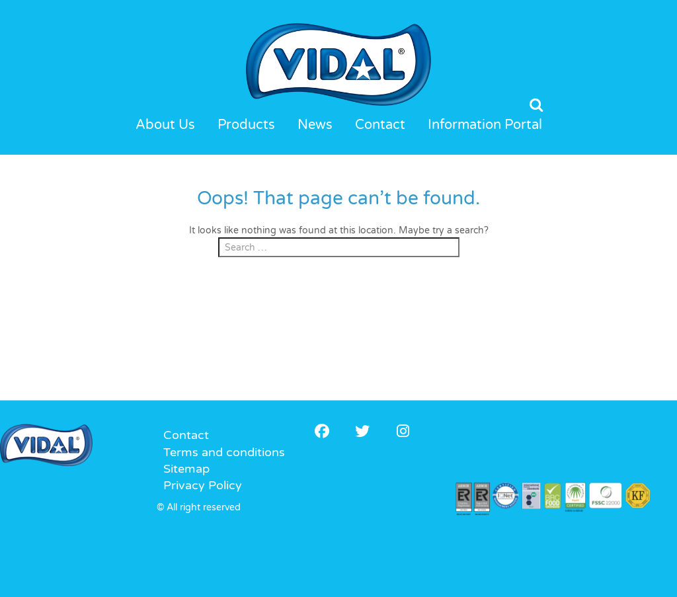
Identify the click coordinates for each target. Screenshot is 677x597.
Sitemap (186, 468)
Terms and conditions (224, 452)
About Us (165, 125)
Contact (380, 125)
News (315, 125)
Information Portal (485, 125)
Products (246, 125)
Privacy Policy (202, 485)
